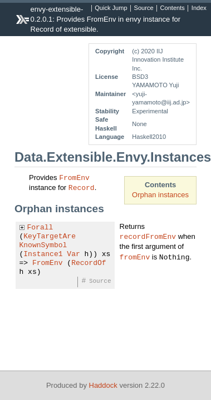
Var (73, 254)
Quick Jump (111, 8)
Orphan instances (160, 195)
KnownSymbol (43, 246)
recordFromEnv (148, 236)
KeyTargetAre (49, 237)
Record (81, 187)
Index (199, 8)
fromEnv (135, 257)
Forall (40, 228)
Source (144, 8)
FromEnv (74, 177)
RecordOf (88, 263)
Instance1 (42, 254)
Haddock (103, 385)
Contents (172, 8)
